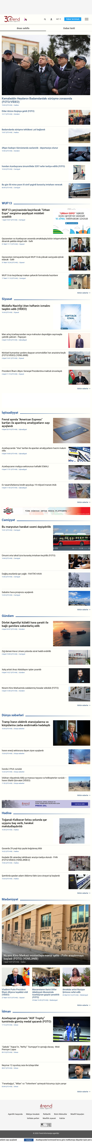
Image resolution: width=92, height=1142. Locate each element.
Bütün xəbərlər (82, 293)
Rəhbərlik (47, 1114)
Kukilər (62, 1118)
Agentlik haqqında (15, 1114)
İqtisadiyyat (10, 412)
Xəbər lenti (69, 28)
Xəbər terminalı (72, 19)
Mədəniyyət (10, 899)
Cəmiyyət (8, 520)
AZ (57, 19)
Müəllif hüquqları (77, 1114)
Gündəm (8, 616)
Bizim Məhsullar (60, 1114)
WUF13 (7, 203)
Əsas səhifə (23, 28)
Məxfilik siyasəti (49, 1118)
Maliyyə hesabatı (33, 1114)
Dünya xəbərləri (13, 715)
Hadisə (7, 813)
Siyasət (7, 299)
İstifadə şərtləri (33, 1118)
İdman (6, 1011)
